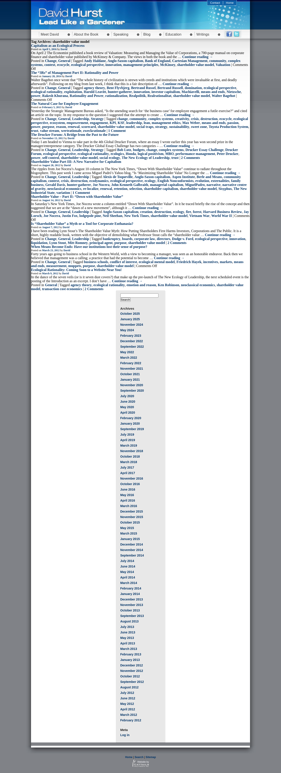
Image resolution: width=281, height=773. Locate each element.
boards (127, 239)
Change (50, 61)
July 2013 (127, 627)
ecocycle (63, 65)
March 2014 (128, 583)
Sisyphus (225, 189)
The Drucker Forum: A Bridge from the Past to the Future (75, 134)
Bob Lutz (124, 150)
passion (233, 123)
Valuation (223, 65)
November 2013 (131, 605)
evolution (202, 181)
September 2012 (132, 682)
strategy (161, 127)
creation (146, 212)
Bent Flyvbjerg (118, 88)
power (35, 96)
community (217, 61)
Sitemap (151, 757)
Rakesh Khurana (55, 96)
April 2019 (127, 440)
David (64, 49)
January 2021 (130, 379)
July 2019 (127, 434)
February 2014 (130, 588)
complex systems (160, 119)
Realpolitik (137, 96)
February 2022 (130, 363)
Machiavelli (190, 92)
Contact (215, 2)
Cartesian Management (189, 61)
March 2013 (128, 649)
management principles (140, 65)
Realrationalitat (159, 96)
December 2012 (131, 665)
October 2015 (130, 522)
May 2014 (127, 572)
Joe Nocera (101, 185)
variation (63, 193)
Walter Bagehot (223, 96)
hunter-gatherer (120, 92)
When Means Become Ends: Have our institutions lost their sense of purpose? (89, 247)
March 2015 (128, 533)
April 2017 (127, 473)
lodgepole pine (90, 216)
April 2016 (127, 500)
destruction (208, 119)
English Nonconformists (176, 181)
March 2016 (128, 506)
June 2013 (127, 632)
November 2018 (131, 451)
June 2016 (127, 489)
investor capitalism (165, 92)
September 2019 (132, 429)
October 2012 (130, 676)
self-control (50, 158)
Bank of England (158, 61)
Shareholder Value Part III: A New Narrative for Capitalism (76, 162)
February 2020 (130, 418)
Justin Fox (70, 216)
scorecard (88, 127)
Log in (125, 735)
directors (163, 239)
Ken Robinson (168, 285)
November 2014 (131, 550)
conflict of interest (123, 262)
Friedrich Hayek (188, 262)
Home (230, 2)
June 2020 (127, 401)
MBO (169, 154)
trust (34, 131)
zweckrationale (94, 131)
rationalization (116, 96)
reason (61, 127)
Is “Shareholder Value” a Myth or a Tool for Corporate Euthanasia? (82, 224)
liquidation (39, 243)
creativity (182, 119)
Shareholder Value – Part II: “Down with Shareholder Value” (77, 196)
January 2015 (130, 539)
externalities (220, 181)
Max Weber (191, 123)
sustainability (179, 127)
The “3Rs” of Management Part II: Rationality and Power (74, 73)
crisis (195, 119)
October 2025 (130, 313)
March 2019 (128, 445)
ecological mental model (157, 262)
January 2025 (130, 319)
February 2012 (130, 720)
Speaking (120, 34)
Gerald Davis (55, 185)
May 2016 (127, 495)
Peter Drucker (227, 154)
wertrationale (71, 131)
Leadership (80, 119)
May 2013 (127, 638)
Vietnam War (199, 216)
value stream (49, 131)
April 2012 (127, 709)
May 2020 (127, 407)
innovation (113, 65)
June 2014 (127, 566)
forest (197, 212)
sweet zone (199, 127)
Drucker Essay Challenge (204, 150)
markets (226, 262)
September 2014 (132, 555)
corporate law (144, 239)
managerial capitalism (166, 185)
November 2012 (131, 671)
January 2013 (130, 660)
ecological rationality (46, 92)
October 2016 (130, 484)
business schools (96, 262)
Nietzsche (234, 92)
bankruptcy (111, 239)
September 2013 (132, 616)
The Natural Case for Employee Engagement (64, 103)
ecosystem (57, 123)
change (122, 119)
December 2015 (131, 511)
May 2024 (127, 330)
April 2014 (127, 577)
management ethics (166, 123)
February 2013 (130, 654)
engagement (99, 123)
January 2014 (130, 594)
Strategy (97, 119)
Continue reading (197, 57)
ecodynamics (98, 181)
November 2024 (131, 324)
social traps (145, 127)
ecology (150, 181)
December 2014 (131, 544)
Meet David (50, 34)
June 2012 (127, 698)
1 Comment (117, 131)
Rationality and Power (87, 96)
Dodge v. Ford (182, 239)
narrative (213, 185)
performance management (195, 154)
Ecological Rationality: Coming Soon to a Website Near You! (76, 270)
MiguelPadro (195, 185)
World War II (221, 216)
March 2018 (128, 462)
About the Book (86, 34)
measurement (56, 266)
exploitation (73, 92)
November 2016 (131, 478)
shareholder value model (195, 65)
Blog (147, 34)
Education (173, 34)
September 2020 (132, 390)
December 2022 (131, 341)
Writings (202, 34)
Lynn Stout (57, 243)
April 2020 (127, 412)
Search (139, 757)
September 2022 (132, 346)
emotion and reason (141, 285)
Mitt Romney (78, 243)
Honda (131, 154)
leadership (134, 123)
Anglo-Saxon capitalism (125, 61)
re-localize (90, 189)
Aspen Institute (183, 177)
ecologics (117, 154)
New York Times (136, 216)
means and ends (213, 92)
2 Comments (190, 158)
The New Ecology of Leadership (146, 158)
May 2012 (127, 704)
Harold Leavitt (95, 92)
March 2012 (128, 715)
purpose (48, 127)
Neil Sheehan (112, 216)
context (49, 65)
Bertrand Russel (143, 88)
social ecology (109, 158)
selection (135, 189)
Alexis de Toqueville (118, 177)
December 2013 (131, 599)
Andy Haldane (95, 61)
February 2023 (130, 335)
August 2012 (129, 687)
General (64, 61)
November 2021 (131, 368)
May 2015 (127, 528)
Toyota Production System (228, 127)
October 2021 (130, 374)
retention (120, 189)
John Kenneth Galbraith (129, 185)
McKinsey (167, 65)
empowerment (77, 123)
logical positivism (150, 154)
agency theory (94, 88)
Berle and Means (209, 177)
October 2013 (130, 610)
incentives (210, 262)
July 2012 (127, 693)
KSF (121, 123)
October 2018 (130, 456)
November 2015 (131, 517)
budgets (139, 150)
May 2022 (127, 352)
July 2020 (127, 396)
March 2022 (128, 357)
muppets (74, 266)
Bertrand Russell (170, 88)
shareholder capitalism (161, 189)
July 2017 (127, 467)
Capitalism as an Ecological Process (57, 45)
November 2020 (131, 385)
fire (188, 212)
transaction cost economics (62, 289)
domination (193, 88)
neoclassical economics (64, 189)
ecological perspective (87, 65)
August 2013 (129, 621)
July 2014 (127, 561)
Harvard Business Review (222, 212)
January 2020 (130, 423)
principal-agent (101, 243)
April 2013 (127, 643)
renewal (74, 127)
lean (147, 123)
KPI (113, 123)
